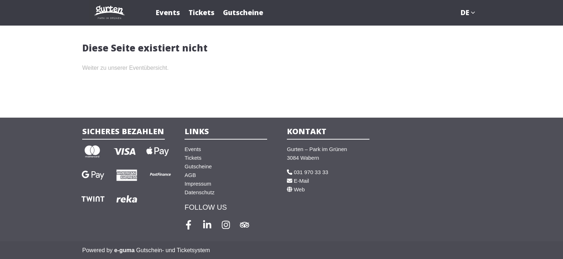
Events (168, 12)
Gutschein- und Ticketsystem (162, 250)
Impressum (198, 184)
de (465, 12)
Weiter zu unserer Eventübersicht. (125, 68)
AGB (190, 175)
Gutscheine (243, 12)
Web (296, 189)
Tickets (201, 12)
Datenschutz (199, 192)
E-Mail (298, 181)
